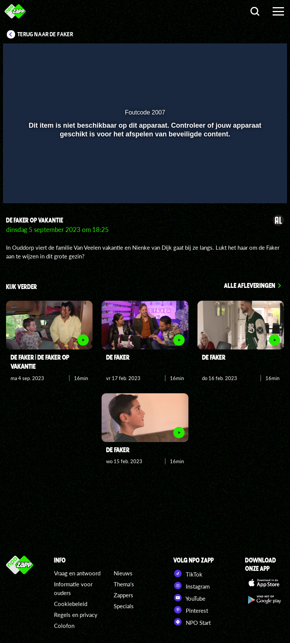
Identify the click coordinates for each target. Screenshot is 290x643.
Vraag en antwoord (77, 573)
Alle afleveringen (249, 285)
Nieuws (123, 573)
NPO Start (192, 621)
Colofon (64, 625)
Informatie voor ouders (73, 588)
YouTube (189, 597)
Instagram (191, 585)
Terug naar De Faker (45, 34)
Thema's (124, 584)
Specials (124, 606)
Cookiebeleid (70, 603)
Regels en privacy (75, 614)
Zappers (123, 595)
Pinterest (190, 609)
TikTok (187, 573)
